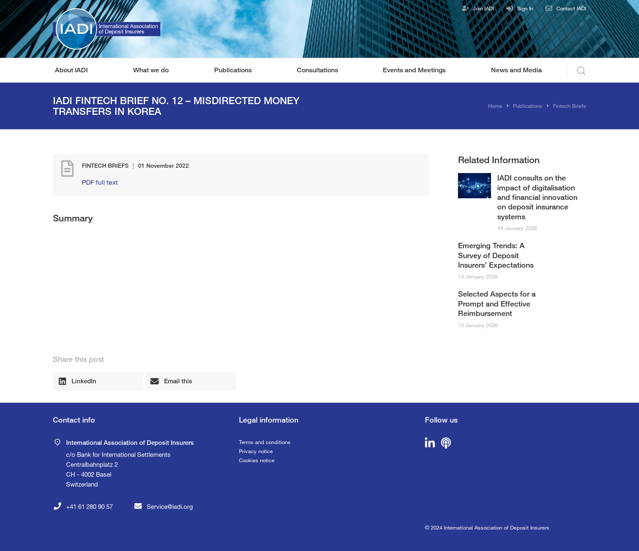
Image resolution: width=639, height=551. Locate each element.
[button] (98, 381)
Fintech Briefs (105, 165)
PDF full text (100, 182)
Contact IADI (571, 8)
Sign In (525, 8)
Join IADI (483, 8)
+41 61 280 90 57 (89, 506)
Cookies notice (256, 460)
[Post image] (474, 185)
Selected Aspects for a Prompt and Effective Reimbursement (497, 303)
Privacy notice (256, 451)
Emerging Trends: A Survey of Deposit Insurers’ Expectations (496, 255)
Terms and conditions (265, 442)
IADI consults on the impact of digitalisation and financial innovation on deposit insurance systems (537, 197)
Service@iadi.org (170, 506)
